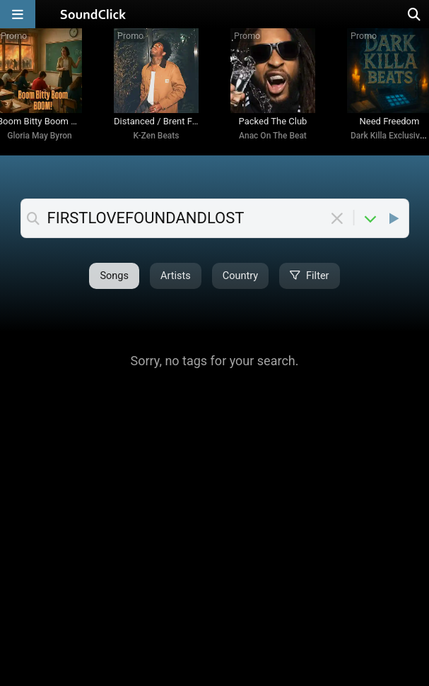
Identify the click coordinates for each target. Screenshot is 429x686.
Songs (114, 276)
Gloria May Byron (39, 136)
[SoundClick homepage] (93, 14)
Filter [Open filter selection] (309, 276)
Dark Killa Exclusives (389, 136)
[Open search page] (415, 14)
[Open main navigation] (17, 14)
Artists (175, 276)
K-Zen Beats (157, 136)
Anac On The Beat (273, 136)
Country (240, 276)
